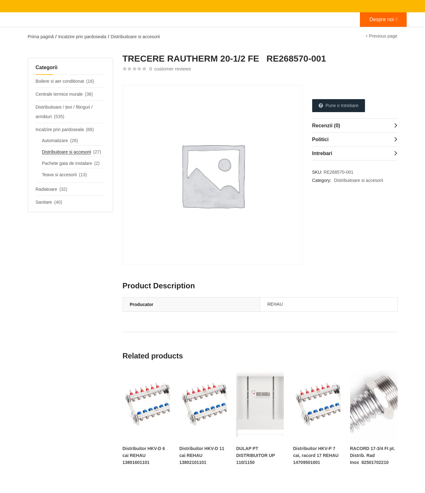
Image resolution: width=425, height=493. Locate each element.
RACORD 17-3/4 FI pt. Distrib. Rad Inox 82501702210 (372, 455)
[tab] (354, 125)
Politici (320, 139)
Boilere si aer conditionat (60, 81)
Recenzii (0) (326, 125)
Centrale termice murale (59, 94)
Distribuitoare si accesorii (135, 36)
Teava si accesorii (59, 174)
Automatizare (55, 140)
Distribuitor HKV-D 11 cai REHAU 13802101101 (201, 455)
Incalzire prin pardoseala (82, 36)
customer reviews (170, 68)
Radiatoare (47, 189)
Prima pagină (41, 36)
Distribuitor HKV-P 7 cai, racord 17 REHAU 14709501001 (316, 455)
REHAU (275, 304)
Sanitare (44, 202)
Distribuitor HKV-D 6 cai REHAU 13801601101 (144, 455)
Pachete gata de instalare (67, 163)
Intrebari (322, 153)
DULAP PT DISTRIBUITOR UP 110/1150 (255, 455)
